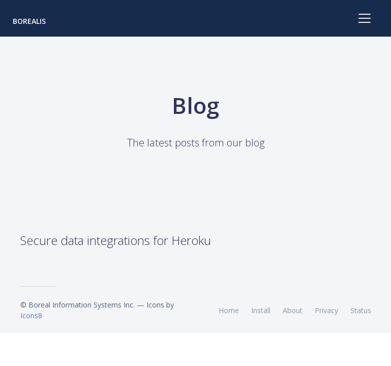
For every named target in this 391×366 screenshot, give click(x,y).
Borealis (29, 21)
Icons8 (31, 315)
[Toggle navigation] (364, 18)
